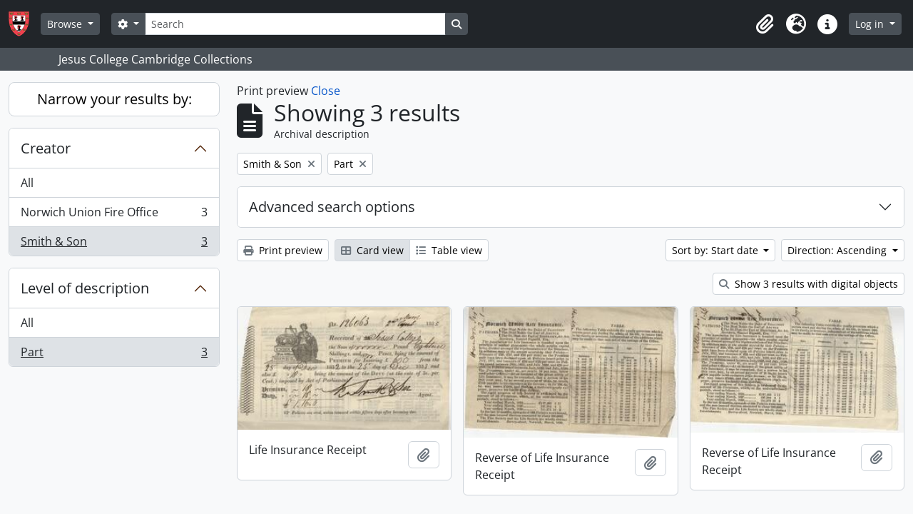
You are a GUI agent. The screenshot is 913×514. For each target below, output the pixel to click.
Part (114, 354)
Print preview (282, 250)
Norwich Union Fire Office (114, 215)
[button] (764, 24)
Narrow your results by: (114, 99)
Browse (66, 24)
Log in (871, 24)
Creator (46, 148)
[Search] (295, 24)
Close (325, 91)
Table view (449, 250)
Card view (372, 250)
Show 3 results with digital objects (808, 284)
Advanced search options (332, 206)
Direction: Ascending (838, 250)
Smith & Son (114, 244)
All (27, 183)
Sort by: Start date (716, 250)
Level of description (85, 288)
